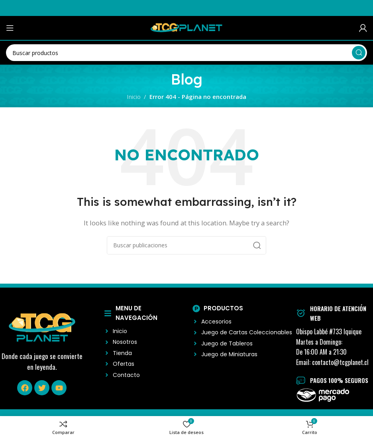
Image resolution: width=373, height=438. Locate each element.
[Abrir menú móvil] (10, 28)
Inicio (134, 97)
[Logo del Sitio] (186, 27)
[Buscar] (186, 52)
